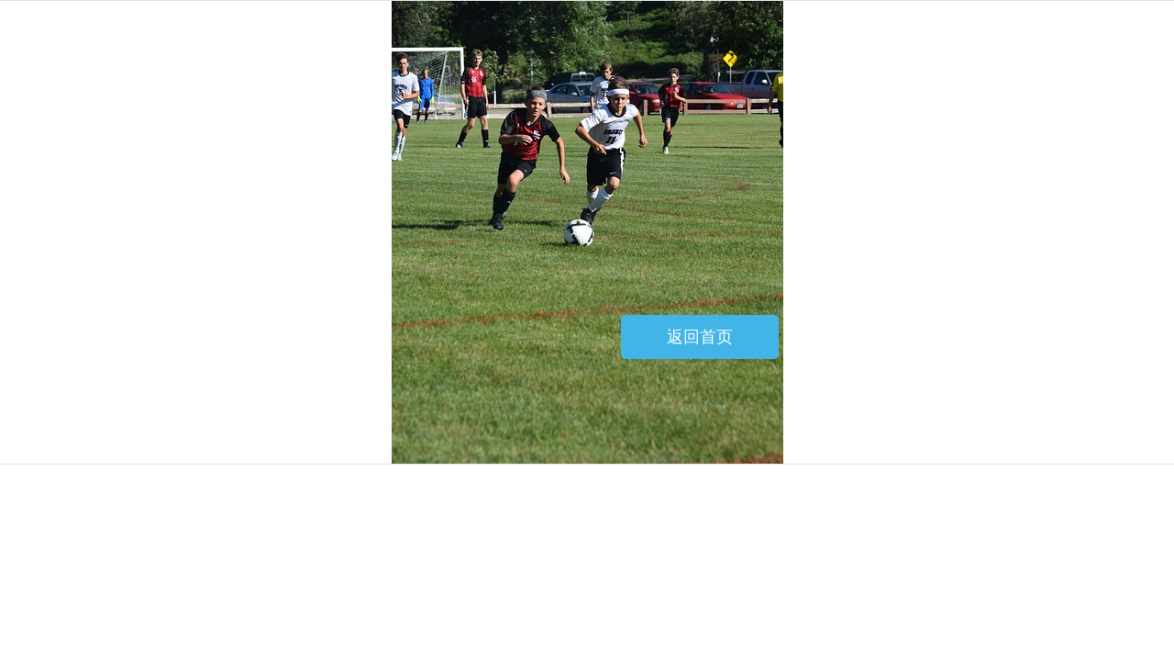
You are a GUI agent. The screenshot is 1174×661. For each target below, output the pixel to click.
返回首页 (700, 337)
